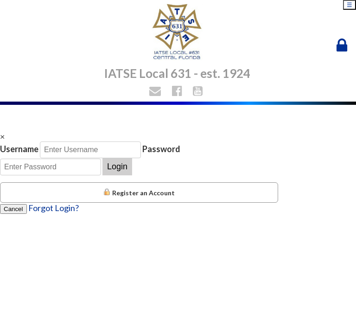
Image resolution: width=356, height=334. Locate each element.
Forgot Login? (53, 208)
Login (117, 166)
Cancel (13, 209)
